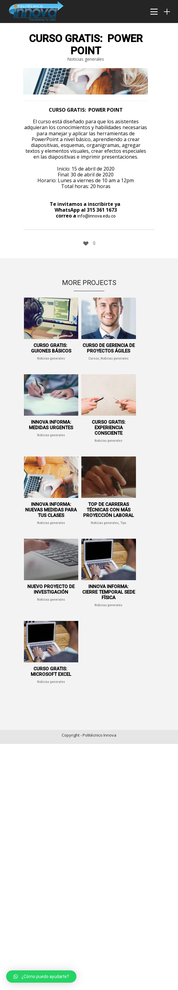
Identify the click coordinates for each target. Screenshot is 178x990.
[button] (41, 976)
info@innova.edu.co (96, 216)
